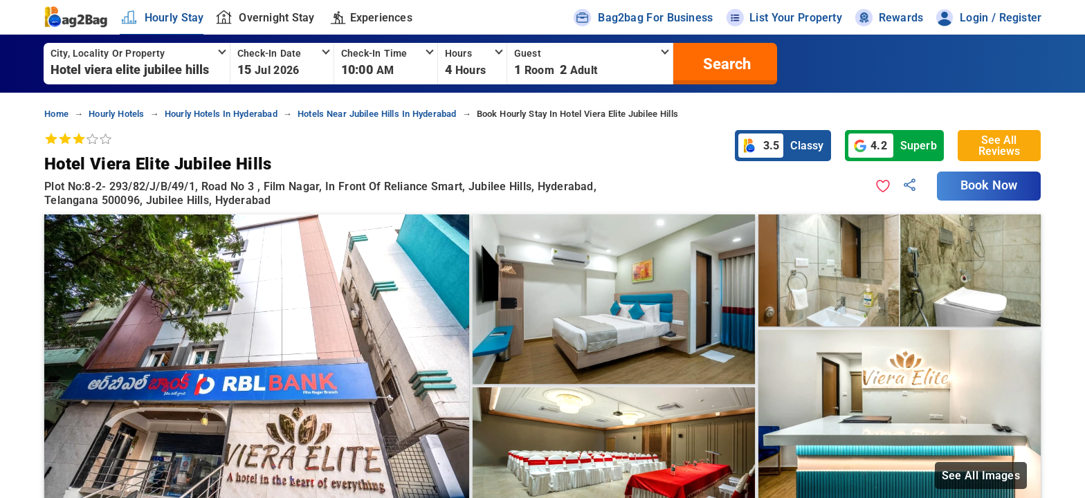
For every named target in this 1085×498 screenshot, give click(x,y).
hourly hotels (116, 114)
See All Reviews (999, 145)
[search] (725, 63)
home (56, 114)
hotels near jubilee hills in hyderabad (377, 114)
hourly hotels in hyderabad (221, 114)
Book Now (988, 185)
